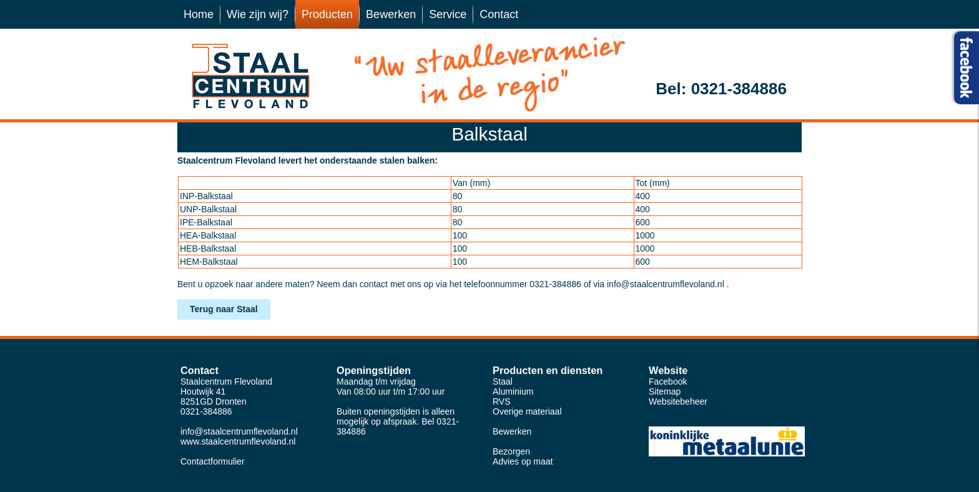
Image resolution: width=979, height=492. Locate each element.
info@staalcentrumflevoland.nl (665, 284)
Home (199, 14)
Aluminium (513, 391)
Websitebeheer (678, 401)
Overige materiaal (527, 411)
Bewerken (391, 14)
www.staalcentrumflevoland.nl (237, 441)
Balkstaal (489, 134)
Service (447, 14)
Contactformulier (212, 461)
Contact (499, 14)
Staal (503, 381)
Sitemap (665, 391)
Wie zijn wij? (257, 14)
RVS (502, 401)
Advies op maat (523, 461)
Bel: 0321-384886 (721, 88)
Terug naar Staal (224, 309)
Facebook (668, 381)
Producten (327, 14)
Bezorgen (511, 451)
